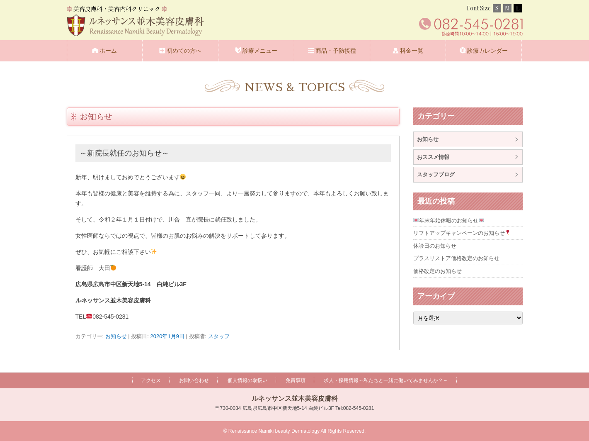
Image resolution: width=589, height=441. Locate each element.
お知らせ (96, 116)
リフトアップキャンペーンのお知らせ (462, 233)
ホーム (108, 50)
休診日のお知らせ (434, 246)
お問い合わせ (194, 380)
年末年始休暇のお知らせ (448, 220)
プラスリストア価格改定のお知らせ (456, 258)
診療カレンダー (487, 50)
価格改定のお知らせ (437, 271)
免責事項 (295, 380)
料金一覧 (411, 50)
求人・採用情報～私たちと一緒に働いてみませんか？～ (386, 380)
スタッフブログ (436, 174)
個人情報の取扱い (247, 380)
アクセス (151, 380)
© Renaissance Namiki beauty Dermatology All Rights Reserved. (294, 431)
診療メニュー (259, 50)
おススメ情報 (433, 157)
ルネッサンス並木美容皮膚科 (295, 398)
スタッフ (219, 336)
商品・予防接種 (335, 50)
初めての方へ (184, 50)
